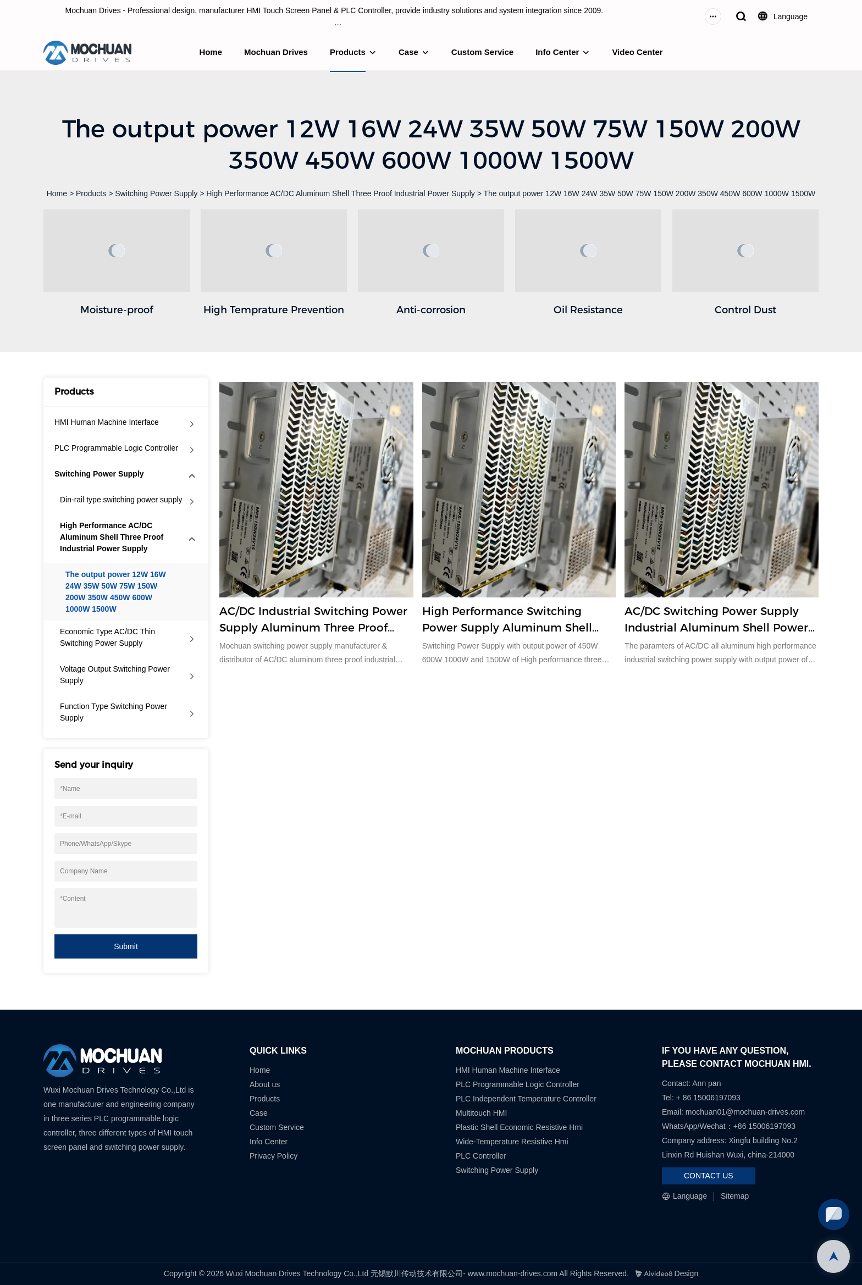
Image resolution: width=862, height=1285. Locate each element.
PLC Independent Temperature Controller (526, 1098)
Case (408, 52)
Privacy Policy (273, 1155)
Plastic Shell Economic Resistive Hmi (519, 1127)
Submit (126, 946)
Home (210, 52)
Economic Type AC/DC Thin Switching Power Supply (107, 637)
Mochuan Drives (276, 52)
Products (348, 52)
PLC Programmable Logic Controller (116, 448)
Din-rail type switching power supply (121, 499)
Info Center (557, 52)
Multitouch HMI (481, 1113)
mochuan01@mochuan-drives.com (745, 1111)
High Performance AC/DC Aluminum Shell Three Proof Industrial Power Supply (340, 193)
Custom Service (482, 52)
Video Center (637, 52)
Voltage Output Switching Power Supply (115, 674)
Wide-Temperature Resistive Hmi (513, 1141)
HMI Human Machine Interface (106, 422)
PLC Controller (481, 1155)
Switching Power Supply (156, 193)
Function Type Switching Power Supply (113, 712)
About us (265, 1084)
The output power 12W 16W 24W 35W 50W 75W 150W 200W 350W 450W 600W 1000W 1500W (650, 193)
